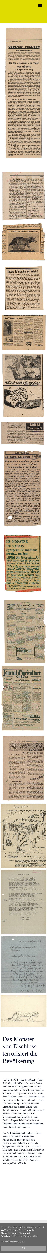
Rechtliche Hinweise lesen (14, 1242)
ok (23, 1248)
